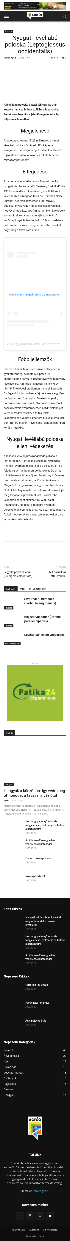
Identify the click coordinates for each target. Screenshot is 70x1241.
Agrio (13, 57)
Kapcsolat (34, 1229)
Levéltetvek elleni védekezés (44, 635)
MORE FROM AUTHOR (33, 589)
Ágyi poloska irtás (35, 1020)
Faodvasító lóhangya (37, 1002)
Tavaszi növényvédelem (39, 858)
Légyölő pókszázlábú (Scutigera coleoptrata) (18, 574)
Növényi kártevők (35, 876)
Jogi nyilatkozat (50, 1229)
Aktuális (10, 589)
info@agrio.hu (41, 1191)
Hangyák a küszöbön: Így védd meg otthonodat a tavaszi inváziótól (34, 793)
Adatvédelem (19, 1229)
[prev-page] (6, 653)
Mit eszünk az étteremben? (57, 574)
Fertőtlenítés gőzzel (37, 984)
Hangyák (9, 784)
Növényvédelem (12, 643)
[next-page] (12, 653)
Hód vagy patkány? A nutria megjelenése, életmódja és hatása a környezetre (45, 825)
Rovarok (8, 31)
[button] (6, 16)
